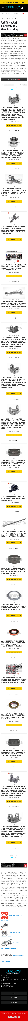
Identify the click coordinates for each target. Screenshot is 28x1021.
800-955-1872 (6, 977)
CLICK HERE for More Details (14, 652)
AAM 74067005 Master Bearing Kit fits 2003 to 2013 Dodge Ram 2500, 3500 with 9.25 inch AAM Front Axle (14, 680)
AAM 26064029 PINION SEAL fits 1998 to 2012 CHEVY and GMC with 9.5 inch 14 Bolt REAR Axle (13, 716)
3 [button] (15, 857)
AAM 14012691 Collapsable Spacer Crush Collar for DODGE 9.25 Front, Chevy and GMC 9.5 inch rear (13, 753)
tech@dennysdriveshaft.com (10, 983)
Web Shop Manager (21, 1013)
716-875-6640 (6, 975)
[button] (10, 857)
